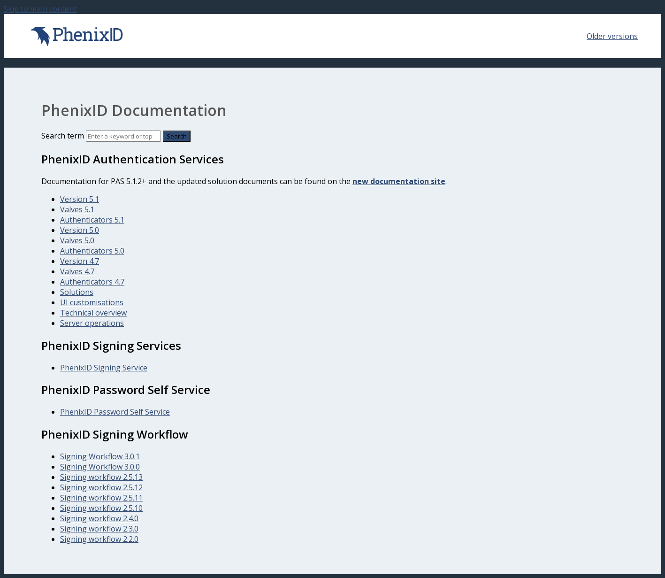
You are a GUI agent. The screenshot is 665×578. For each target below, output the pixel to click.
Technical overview (93, 313)
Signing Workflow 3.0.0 (100, 467)
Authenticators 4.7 (92, 282)
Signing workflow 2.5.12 (101, 487)
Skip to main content (40, 9)
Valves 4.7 (77, 271)
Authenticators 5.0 (92, 251)
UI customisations (91, 302)
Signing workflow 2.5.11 (101, 498)
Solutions (76, 292)
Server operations (92, 323)
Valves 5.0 (77, 240)
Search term (62, 136)
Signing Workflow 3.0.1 (100, 456)
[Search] (123, 136)
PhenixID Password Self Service (115, 412)
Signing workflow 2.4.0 (99, 518)
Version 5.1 (79, 199)
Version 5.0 (79, 230)
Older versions (612, 36)
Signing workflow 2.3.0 (99, 529)
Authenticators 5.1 (92, 220)
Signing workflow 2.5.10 (101, 508)
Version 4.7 (79, 261)
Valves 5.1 (77, 209)
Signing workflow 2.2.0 (99, 539)
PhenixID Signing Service (103, 367)
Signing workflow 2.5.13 (101, 477)
